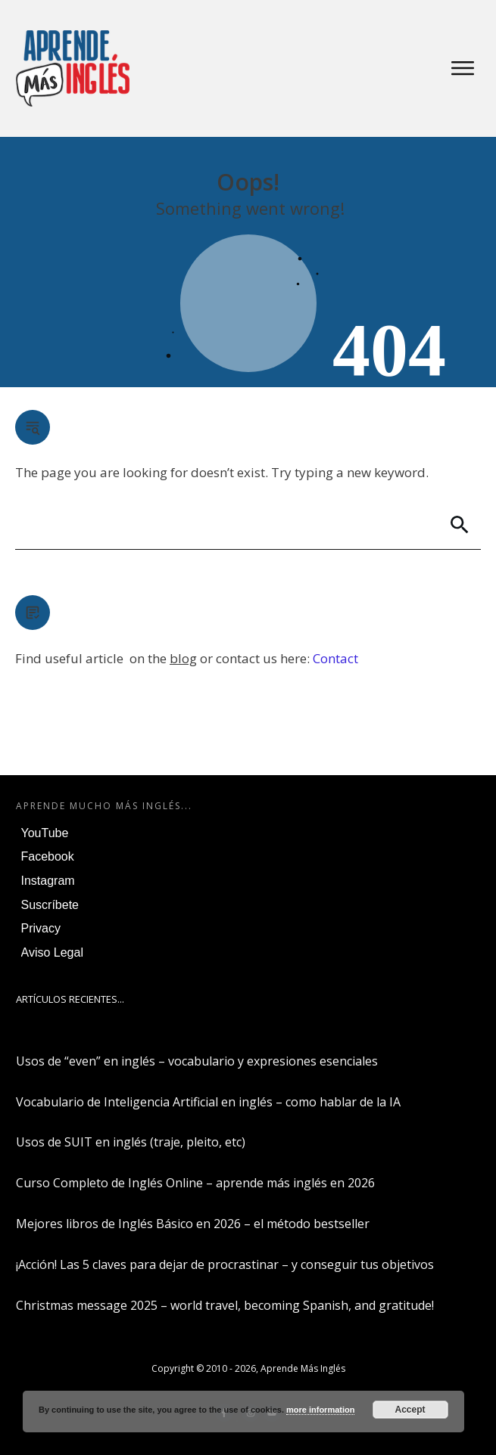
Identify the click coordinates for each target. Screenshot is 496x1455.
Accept (410, 1409)
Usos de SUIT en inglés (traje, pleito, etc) (130, 1142)
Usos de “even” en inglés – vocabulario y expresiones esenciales (197, 1061)
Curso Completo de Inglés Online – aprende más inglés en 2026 (195, 1182)
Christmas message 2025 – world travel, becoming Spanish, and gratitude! (225, 1305)
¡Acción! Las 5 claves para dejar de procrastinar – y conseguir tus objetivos (225, 1264)
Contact (335, 658)
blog (183, 658)
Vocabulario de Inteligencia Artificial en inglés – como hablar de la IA (208, 1102)
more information (320, 1409)
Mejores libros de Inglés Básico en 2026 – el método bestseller (193, 1223)
